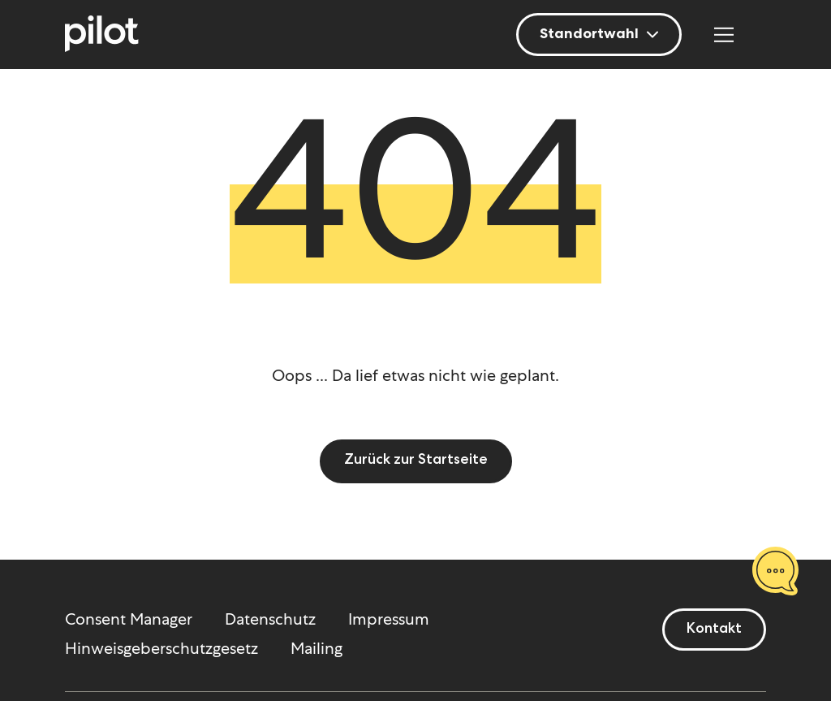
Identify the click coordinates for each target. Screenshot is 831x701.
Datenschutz (270, 619)
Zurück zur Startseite (416, 460)
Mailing (316, 648)
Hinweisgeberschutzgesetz (161, 648)
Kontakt (714, 629)
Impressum (388, 619)
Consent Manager (128, 619)
